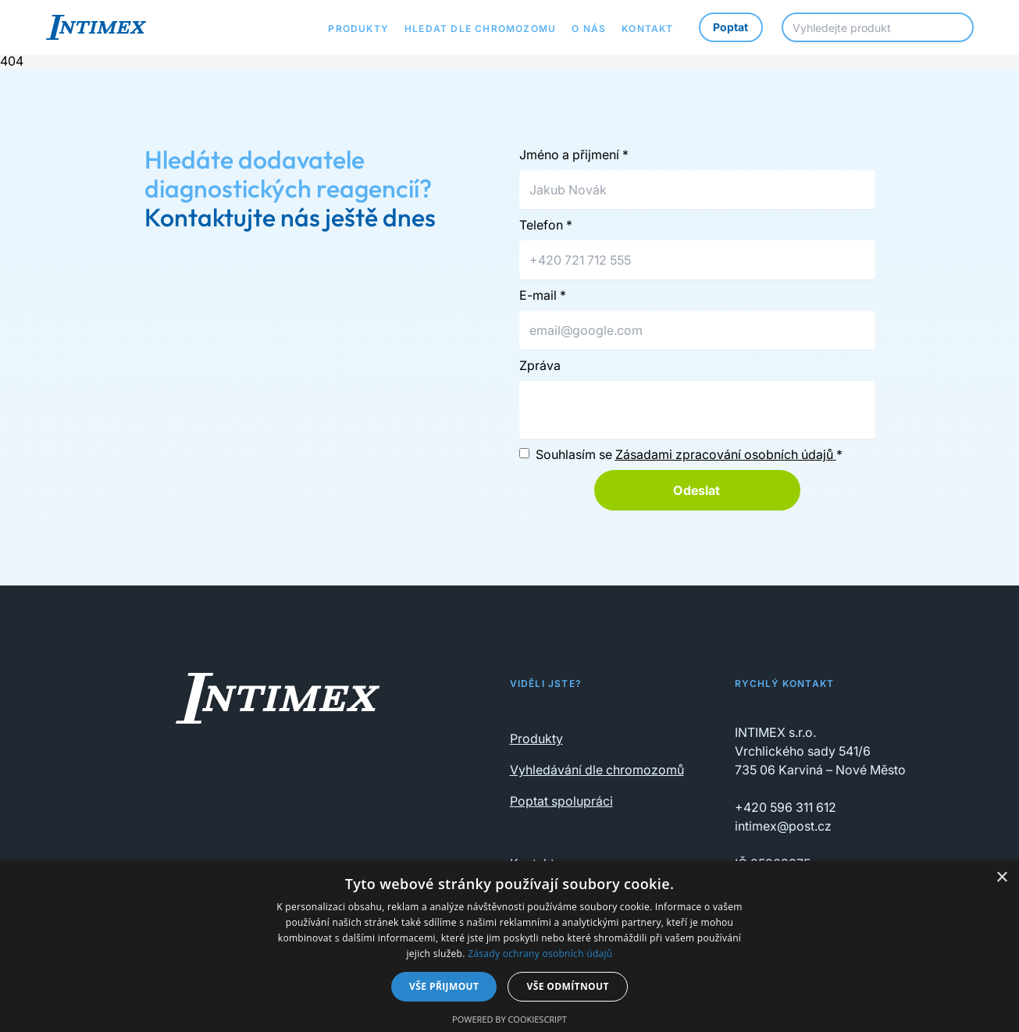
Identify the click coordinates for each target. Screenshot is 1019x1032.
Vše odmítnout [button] (567, 986)
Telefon (545, 225)
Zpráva (540, 365)
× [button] (1001, 878)
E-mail (542, 295)
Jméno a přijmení (574, 154)
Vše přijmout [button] (444, 986)
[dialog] (509, 946)
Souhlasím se (689, 454)
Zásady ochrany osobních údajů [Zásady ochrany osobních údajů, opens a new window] (540, 953)
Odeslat (696, 490)
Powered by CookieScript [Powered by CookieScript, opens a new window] (509, 1019)
